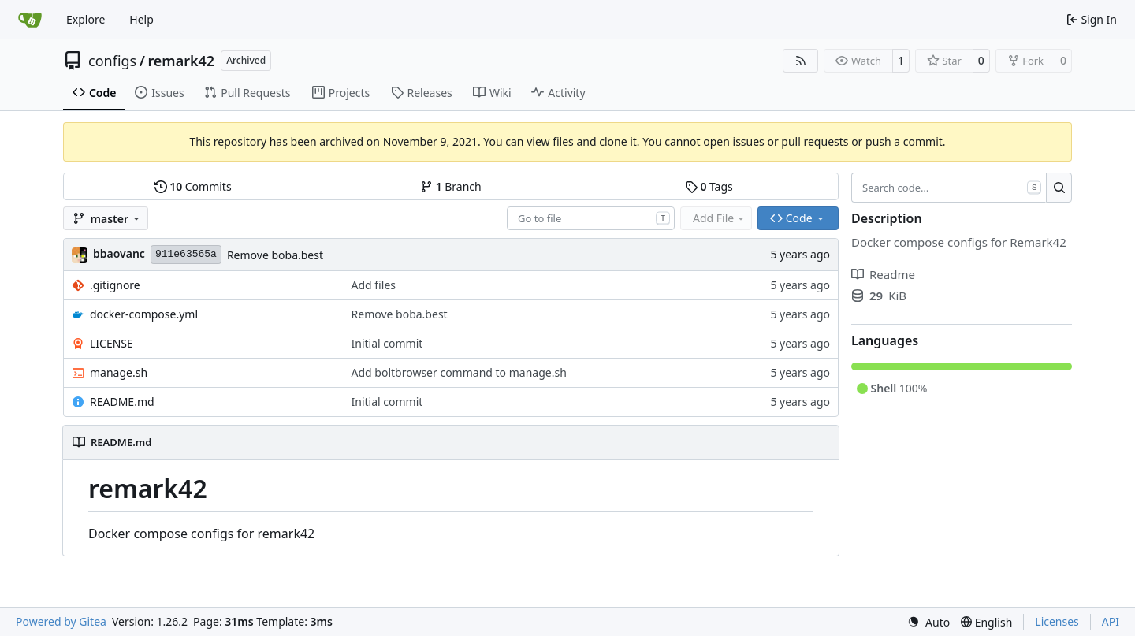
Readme (883, 274)
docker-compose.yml (144, 314)
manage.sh (118, 372)
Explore (85, 19)
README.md (122, 401)
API (1110, 621)
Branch (451, 186)
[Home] (30, 20)
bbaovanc (119, 253)
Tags (709, 186)
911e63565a (186, 254)
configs (112, 61)
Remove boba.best (275, 254)
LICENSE (111, 343)
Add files (374, 284)
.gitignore (115, 284)
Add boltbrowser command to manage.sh (459, 372)
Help (141, 19)
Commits (193, 186)
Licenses (1057, 621)
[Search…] (1059, 188)
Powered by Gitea (61, 621)
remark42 (180, 61)
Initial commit (387, 343)
